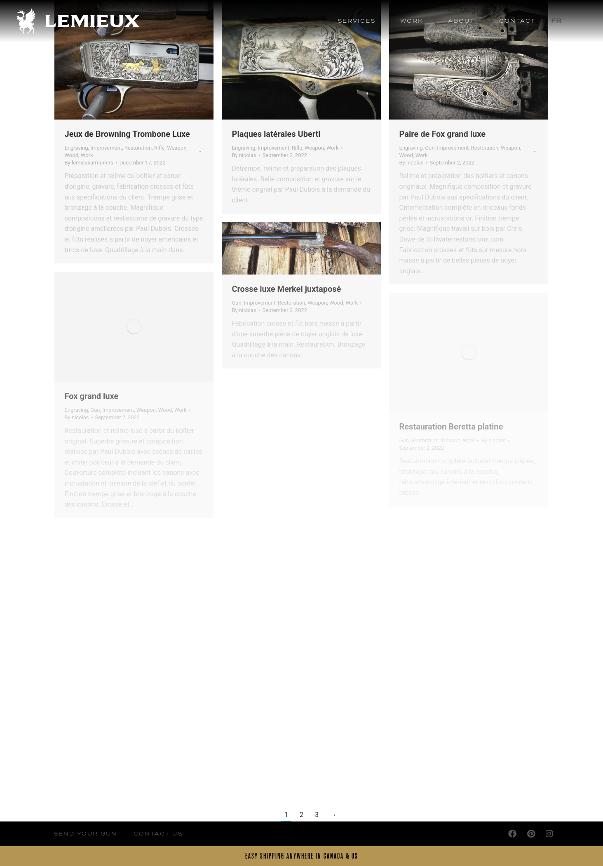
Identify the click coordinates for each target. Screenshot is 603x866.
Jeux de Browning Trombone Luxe (127, 134)
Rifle (159, 148)
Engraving (76, 148)
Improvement (106, 148)
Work (87, 155)
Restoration (138, 148)
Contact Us (158, 833)
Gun (429, 148)
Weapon (176, 148)
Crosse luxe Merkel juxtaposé (286, 289)
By (89, 163)
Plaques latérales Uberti (276, 134)
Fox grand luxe (92, 396)
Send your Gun (85, 833)
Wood (72, 155)
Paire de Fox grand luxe (442, 134)
